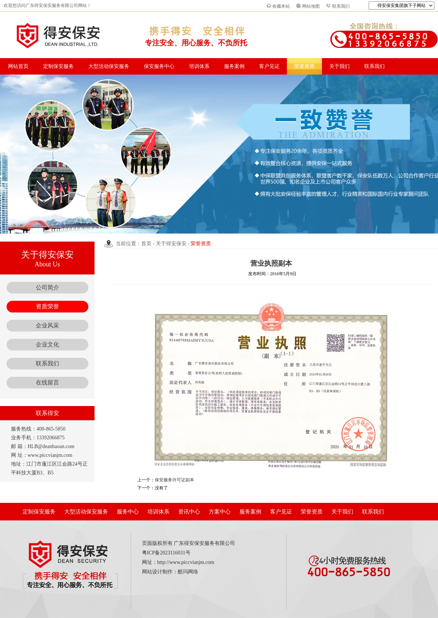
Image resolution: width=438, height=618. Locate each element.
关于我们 (339, 66)
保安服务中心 (159, 66)
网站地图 (311, 6)
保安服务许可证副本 (174, 479)
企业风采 (47, 325)
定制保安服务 (58, 66)
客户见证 (269, 66)
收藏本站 (281, 6)
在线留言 (47, 382)
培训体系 (199, 66)
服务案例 (234, 66)
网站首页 (18, 66)
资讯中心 (189, 512)
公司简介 (47, 287)
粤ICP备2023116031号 (166, 553)
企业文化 (47, 344)
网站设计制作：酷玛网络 (170, 572)
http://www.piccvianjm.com (185, 562)
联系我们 (341, 6)
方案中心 (220, 512)
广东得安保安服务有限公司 (204, 543)
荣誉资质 (304, 66)
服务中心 (128, 512)
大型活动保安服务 (108, 66)
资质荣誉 (47, 306)
